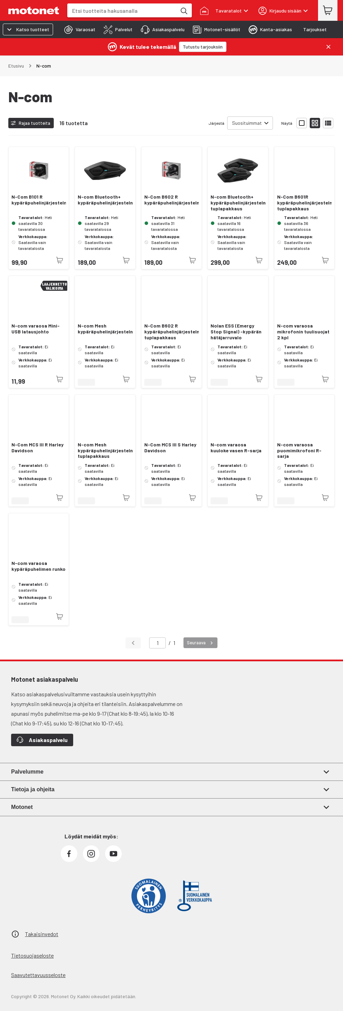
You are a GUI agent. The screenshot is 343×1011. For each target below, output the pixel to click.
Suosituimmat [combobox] (247, 123)
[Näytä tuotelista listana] (328, 123)
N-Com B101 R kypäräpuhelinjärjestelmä (38, 200)
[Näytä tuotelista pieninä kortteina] (315, 123)
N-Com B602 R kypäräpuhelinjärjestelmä (171, 200)
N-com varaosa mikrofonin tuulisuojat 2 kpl (303, 331)
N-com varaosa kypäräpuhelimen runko (38, 566)
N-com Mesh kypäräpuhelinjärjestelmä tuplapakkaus (105, 450)
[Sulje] (328, 47)
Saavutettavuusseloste (38, 974)
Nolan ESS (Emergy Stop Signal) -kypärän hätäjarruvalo (236, 331)
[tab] (78, 29)
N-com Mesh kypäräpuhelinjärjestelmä (105, 328)
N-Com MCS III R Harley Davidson (37, 447)
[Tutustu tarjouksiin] (202, 47)
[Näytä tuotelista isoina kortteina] (302, 123)
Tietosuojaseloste (32, 955)
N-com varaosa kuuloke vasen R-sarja (236, 447)
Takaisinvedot (41, 934)
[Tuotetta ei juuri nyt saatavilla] (59, 260)
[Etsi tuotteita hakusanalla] (183, 10)
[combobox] (121, 10)
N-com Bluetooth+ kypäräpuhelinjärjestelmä (105, 200)
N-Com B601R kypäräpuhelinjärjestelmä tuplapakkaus (304, 202)
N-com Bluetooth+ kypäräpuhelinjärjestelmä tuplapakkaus (238, 202)
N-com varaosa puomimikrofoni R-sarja (299, 450)
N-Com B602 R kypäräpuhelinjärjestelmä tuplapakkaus (171, 331)
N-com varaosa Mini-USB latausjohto (35, 328)
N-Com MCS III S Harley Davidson (170, 447)
